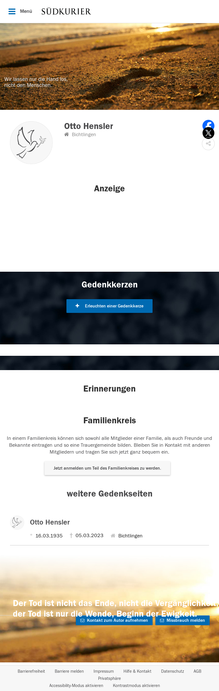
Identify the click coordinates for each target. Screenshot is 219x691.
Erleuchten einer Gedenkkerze (109, 306)
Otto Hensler (50, 522)
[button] (208, 143)
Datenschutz (172, 671)
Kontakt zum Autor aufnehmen (114, 620)
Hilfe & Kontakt (137, 671)
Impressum (104, 671)
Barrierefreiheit (31, 671)
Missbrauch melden (182, 620)
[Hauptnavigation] (109, 11)
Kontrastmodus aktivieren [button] (136, 685)
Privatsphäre (109, 678)
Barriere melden (69, 671)
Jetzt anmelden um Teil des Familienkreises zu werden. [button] (107, 468)
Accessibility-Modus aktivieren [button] (76, 685)
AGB (197, 671)
